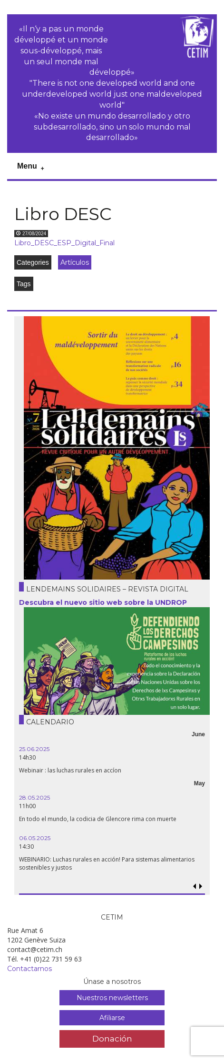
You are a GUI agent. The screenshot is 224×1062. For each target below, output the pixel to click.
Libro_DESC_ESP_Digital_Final (64, 243)
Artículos (74, 262)
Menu (27, 166)
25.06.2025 (34, 748)
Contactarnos (29, 968)
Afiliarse (112, 1017)
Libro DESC (63, 213)
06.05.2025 (34, 838)
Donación (112, 1038)
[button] (200, 886)
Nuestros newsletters (112, 997)
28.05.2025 (34, 797)
